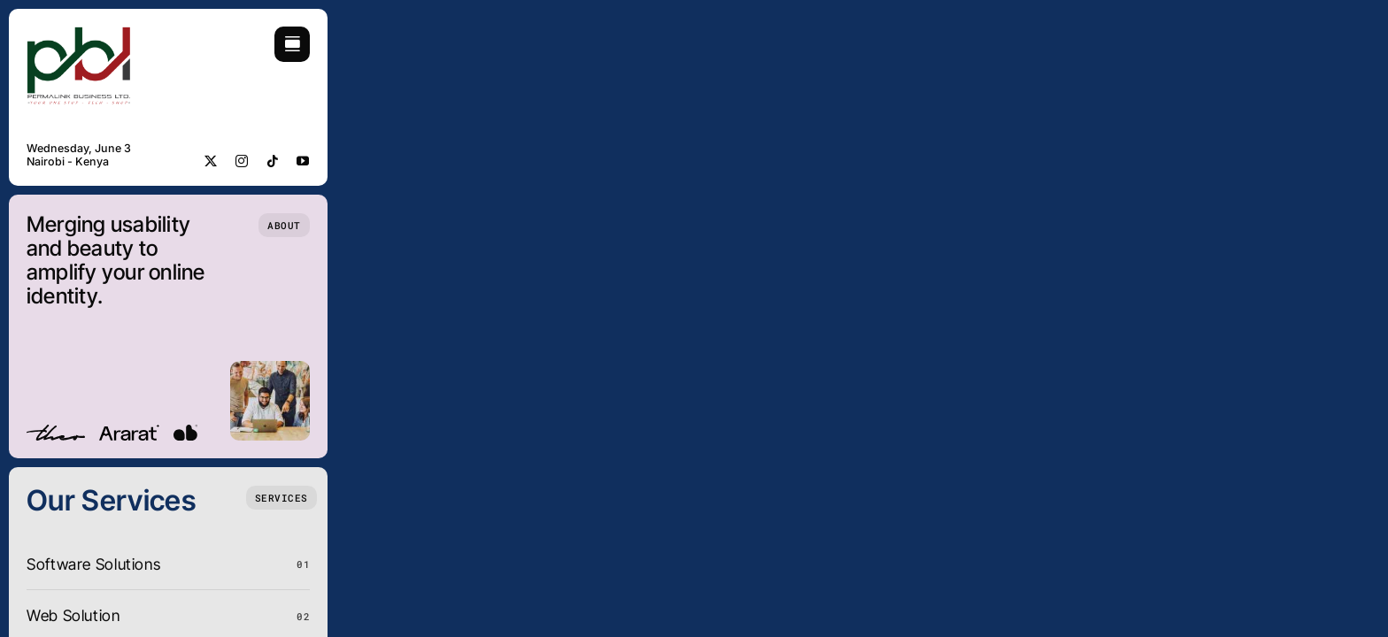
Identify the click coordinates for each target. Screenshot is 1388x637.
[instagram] (242, 161)
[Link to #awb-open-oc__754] (292, 44)
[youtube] (303, 161)
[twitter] (211, 161)
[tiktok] (273, 161)
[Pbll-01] (80, 34)
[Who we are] (284, 225)
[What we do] (281, 498)
